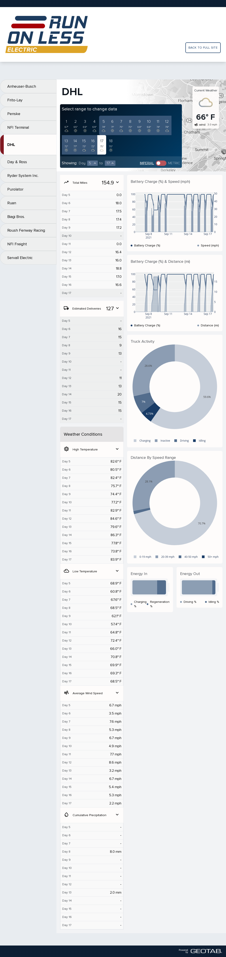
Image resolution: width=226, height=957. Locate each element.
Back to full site (203, 47)
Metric (174, 163)
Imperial (147, 163)
